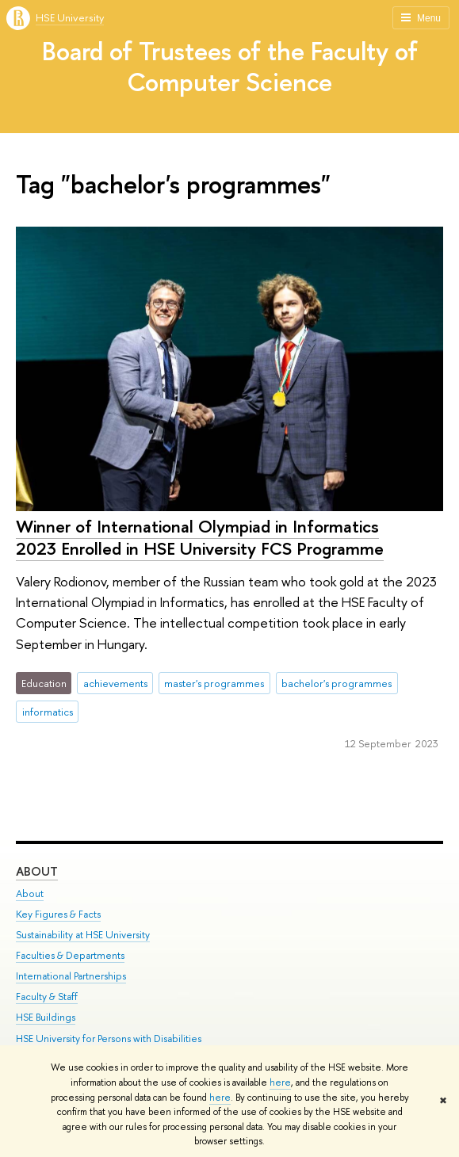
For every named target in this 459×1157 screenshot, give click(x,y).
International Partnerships (71, 976)
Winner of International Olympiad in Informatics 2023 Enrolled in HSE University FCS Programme (200, 537)
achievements (115, 683)
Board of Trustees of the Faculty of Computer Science (230, 66)
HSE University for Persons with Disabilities (108, 1038)
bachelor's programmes (336, 683)
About (37, 871)
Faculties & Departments (70, 955)
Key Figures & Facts (58, 914)
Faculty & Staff (47, 996)
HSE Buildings (45, 1017)
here (280, 1082)
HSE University (70, 17)
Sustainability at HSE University (83, 934)
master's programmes (214, 683)
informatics (47, 712)
